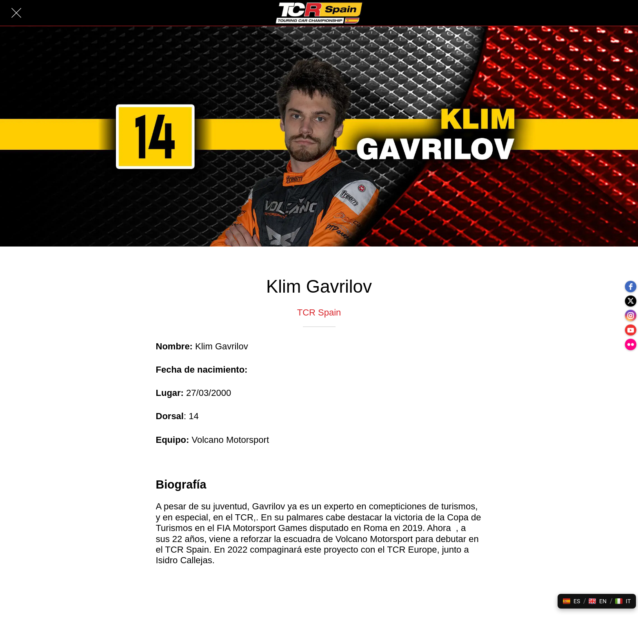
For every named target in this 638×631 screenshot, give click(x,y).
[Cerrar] (16, 13)
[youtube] (629, 331)
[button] (571, 601)
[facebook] (629, 282)
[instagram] (629, 315)
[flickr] (629, 348)
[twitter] (629, 299)
